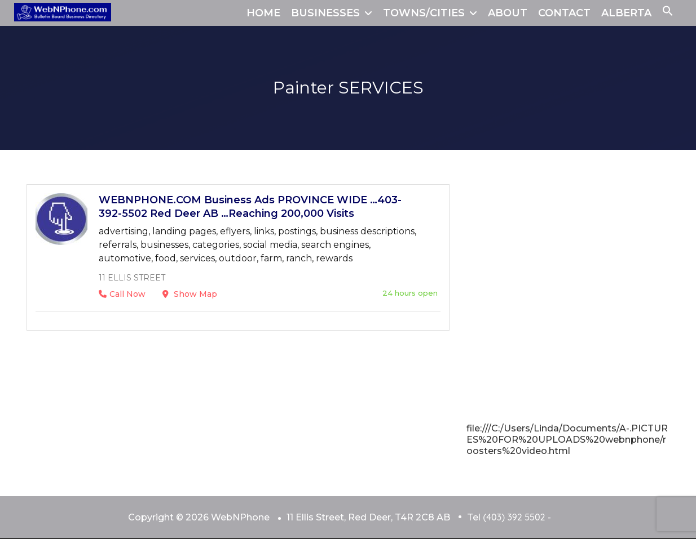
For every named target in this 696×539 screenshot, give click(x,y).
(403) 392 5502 (514, 517)
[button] (667, 13)
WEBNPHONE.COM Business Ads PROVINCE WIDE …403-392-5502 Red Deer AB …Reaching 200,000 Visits (250, 207)
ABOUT (507, 13)
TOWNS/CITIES (424, 13)
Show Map (189, 294)
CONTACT (564, 13)
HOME (263, 13)
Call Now (122, 294)
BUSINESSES (325, 13)
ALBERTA (626, 13)
